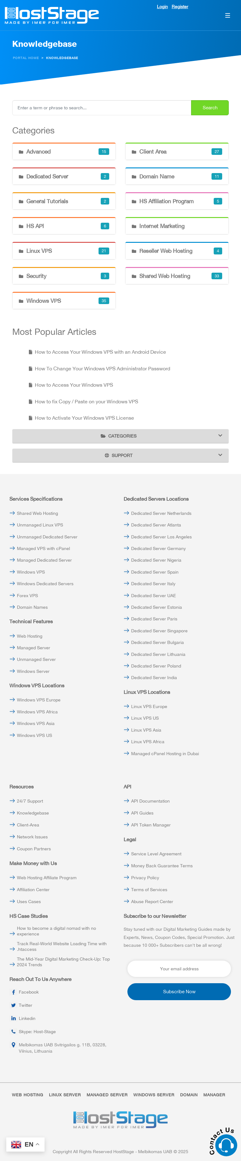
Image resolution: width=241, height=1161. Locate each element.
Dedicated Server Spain (155, 572)
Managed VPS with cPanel (43, 548)
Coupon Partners (34, 848)
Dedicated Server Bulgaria (157, 642)
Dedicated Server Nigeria (156, 560)
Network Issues (32, 836)
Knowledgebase (33, 812)
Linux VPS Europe (149, 706)
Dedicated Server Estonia (156, 607)
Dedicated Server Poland (156, 665)
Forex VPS (27, 595)
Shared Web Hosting (37, 513)
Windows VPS (31, 572)
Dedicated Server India (154, 677)
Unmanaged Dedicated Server (47, 536)
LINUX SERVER (65, 1095)
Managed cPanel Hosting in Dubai (165, 753)
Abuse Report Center (152, 901)
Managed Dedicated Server (44, 560)
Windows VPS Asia (36, 723)
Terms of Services (149, 889)
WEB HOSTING (27, 1095)
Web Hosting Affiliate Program (47, 877)
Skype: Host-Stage (37, 1031)
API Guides (142, 812)
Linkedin (27, 1018)
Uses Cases (29, 901)
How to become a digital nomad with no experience (56, 931)
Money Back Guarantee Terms (162, 865)
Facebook (29, 992)
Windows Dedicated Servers (45, 583)
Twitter (25, 1005)
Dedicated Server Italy (153, 583)
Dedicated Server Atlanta (156, 524)
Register (180, 6)
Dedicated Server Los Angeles (161, 536)
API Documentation (150, 801)
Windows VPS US (34, 735)
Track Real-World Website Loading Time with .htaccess (62, 946)
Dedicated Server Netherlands (161, 513)
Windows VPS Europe (39, 699)
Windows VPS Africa (37, 711)
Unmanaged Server (36, 659)
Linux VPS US (145, 718)
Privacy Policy (145, 877)
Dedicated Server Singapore (159, 630)
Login (162, 6)
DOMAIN (189, 1095)
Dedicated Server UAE (153, 595)
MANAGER (214, 1095)
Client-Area (28, 824)
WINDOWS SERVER (153, 1095)
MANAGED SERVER (107, 1095)
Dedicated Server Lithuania (158, 654)
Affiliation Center (33, 889)
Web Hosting (29, 636)
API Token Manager (151, 824)
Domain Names (32, 607)
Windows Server (33, 671)
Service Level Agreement (156, 853)
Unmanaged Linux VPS (40, 524)
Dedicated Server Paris (154, 618)
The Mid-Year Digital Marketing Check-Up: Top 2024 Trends (63, 962)
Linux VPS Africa (147, 741)
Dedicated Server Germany (158, 548)
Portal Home (26, 58)
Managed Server (33, 647)
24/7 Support (30, 801)
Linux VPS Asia (146, 730)
